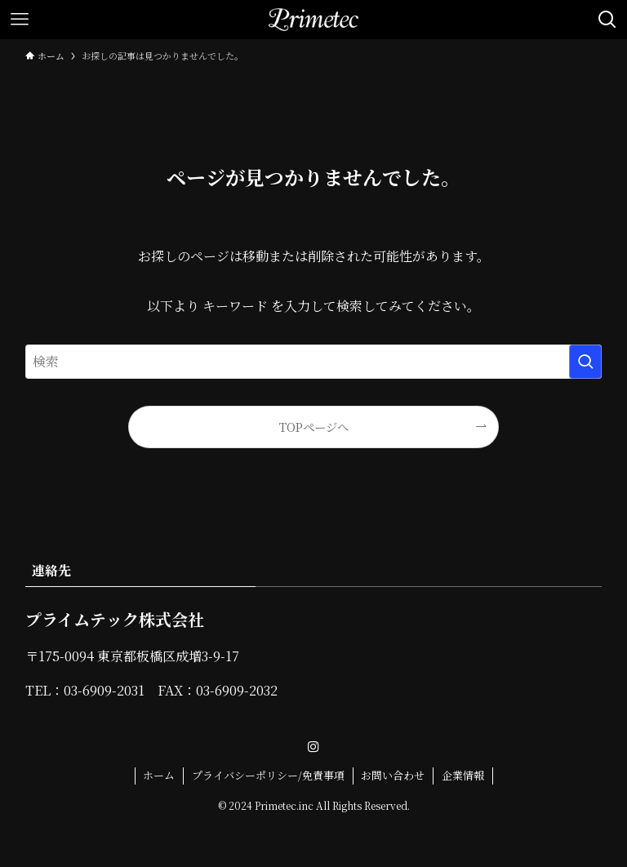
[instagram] (313, 747)
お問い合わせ (393, 775)
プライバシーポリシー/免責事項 (268, 775)
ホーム (159, 775)
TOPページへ (314, 426)
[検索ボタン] (607, 19)
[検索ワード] (314, 362)
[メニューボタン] (19, 19)
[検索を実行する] (585, 362)
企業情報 (463, 775)
